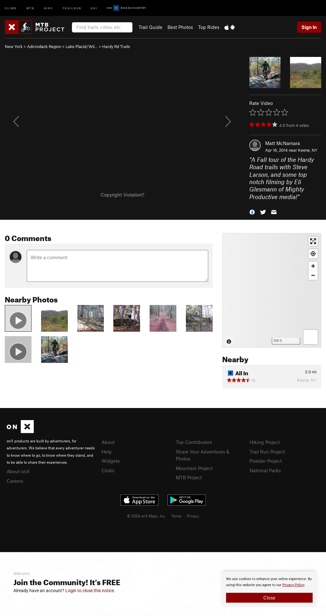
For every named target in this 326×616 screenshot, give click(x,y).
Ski (94, 8)
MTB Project (189, 477)
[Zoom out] (313, 275)
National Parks (265, 470)
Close (269, 597)
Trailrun (71, 8)
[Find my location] (313, 253)
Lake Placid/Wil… (82, 46)
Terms (176, 516)
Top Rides (208, 27)
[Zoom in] (313, 266)
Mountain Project (194, 468)
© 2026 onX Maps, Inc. (146, 516)
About (108, 442)
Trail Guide (150, 27)
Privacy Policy (293, 585)
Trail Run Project (267, 451)
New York (14, 46)
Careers (15, 481)
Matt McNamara (282, 143)
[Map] (272, 290)
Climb (11, 8)
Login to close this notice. (90, 590)
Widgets (111, 461)
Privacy (193, 516)
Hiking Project (265, 442)
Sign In (309, 27)
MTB (30, 8)
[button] (252, 211)
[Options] (310, 337)
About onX (18, 471)
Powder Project (266, 461)
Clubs (108, 470)
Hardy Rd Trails (116, 46)
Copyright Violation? (122, 194)
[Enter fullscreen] (313, 241)
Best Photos (180, 27)
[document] (269, 589)
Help (107, 451)
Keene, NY (307, 150)
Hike (48, 8)
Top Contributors (194, 442)
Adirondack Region (44, 46)
